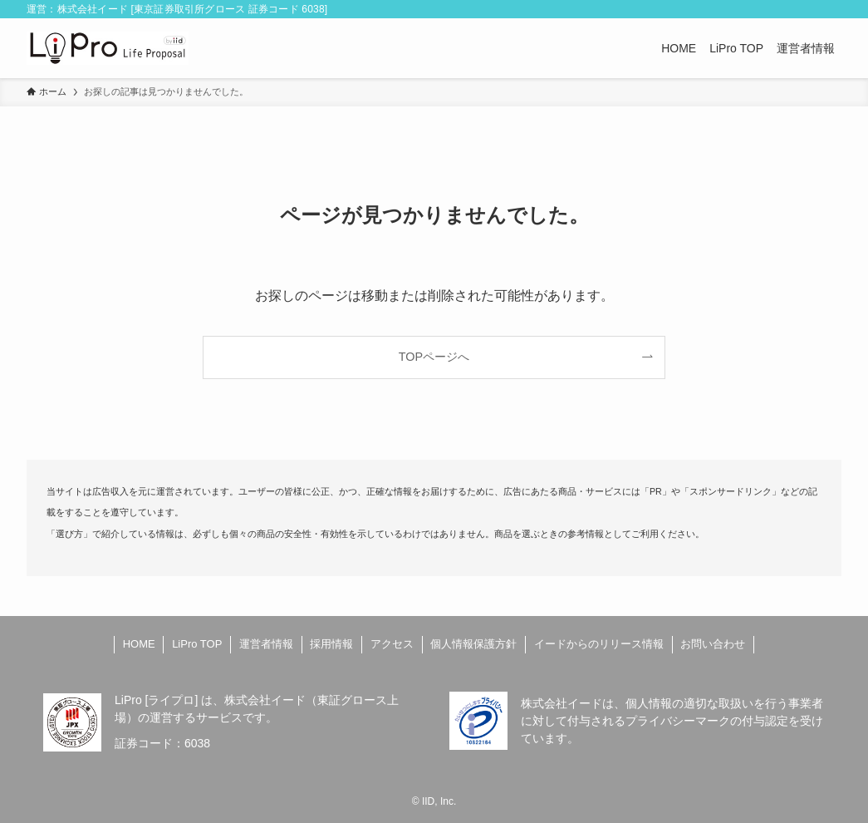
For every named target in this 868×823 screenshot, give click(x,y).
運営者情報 (266, 644)
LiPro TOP (197, 644)
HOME (139, 644)
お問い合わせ (712, 644)
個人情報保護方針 (473, 644)
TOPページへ (434, 356)
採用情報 (331, 644)
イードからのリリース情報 (599, 644)
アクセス (392, 644)
